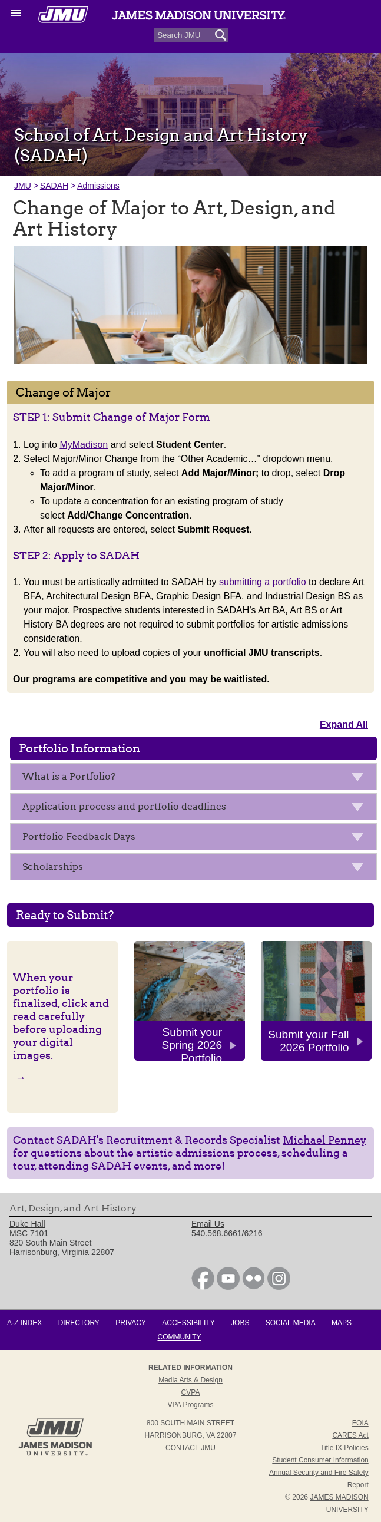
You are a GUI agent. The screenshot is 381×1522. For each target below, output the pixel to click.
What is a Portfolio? (196, 779)
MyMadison (83, 445)
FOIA (360, 1423)
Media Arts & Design (190, 1380)
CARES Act (350, 1435)
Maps (342, 1323)
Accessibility (188, 1323)
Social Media (291, 1323)
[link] (202, 1287)
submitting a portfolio (262, 582)
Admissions (98, 185)
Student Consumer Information (320, 1460)
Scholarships (196, 869)
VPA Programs (191, 1405)
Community (179, 1337)
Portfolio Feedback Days (196, 839)
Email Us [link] (207, 1224)
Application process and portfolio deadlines (196, 809)
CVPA (190, 1392)
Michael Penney (324, 1140)
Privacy (130, 1323)
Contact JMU (190, 1448)
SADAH (54, 185)
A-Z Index (24, 1323)
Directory (79, 1323)
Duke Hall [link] (27, 1224)
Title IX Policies (344, 1448)
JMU (22, 185)
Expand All (344, 724)
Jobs (240, 1323)
